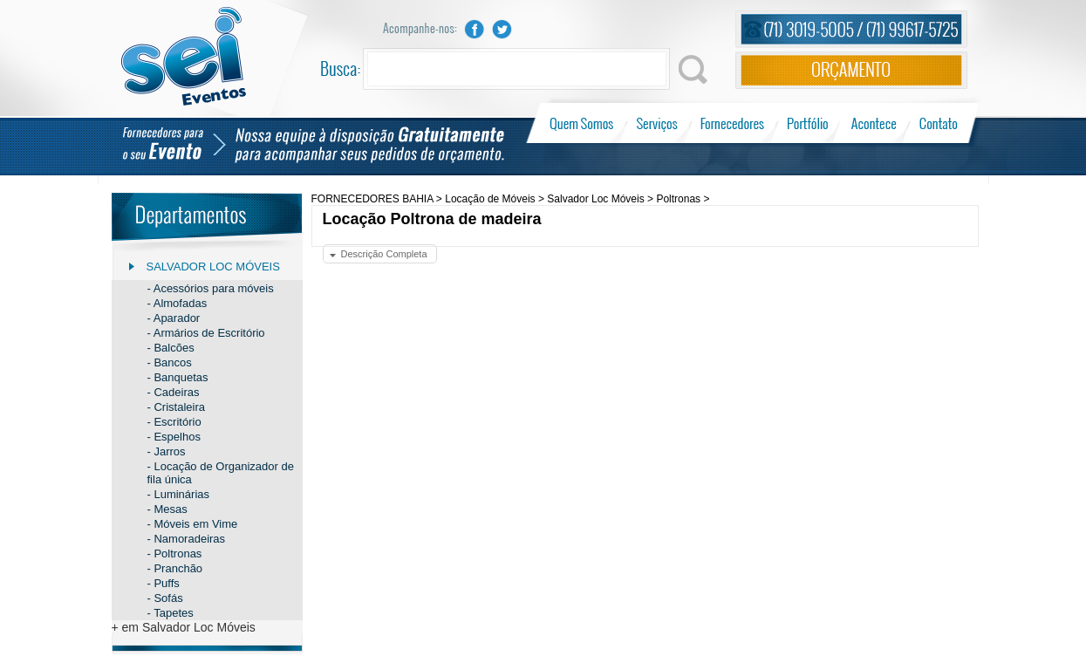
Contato (938, 123)
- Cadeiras (173, 392)
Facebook (474, 29)
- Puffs (163, 583)
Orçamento (851, 70)
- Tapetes (170, 612)
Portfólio (808, 123)
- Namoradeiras (186, 538)
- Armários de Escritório (206, 332)
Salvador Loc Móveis (213, 266)
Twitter (502, 29)
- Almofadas (177, 303)
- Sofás (165, 598)
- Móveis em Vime (192, 523)
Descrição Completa (384, 254)
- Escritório (174, 421)
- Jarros (166, 451)
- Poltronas (174, 553)
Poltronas (678, 199)
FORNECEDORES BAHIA (372, 199)
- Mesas (167, 509)
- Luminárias (178, 494)
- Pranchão (175, 568)
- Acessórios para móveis (210, 288)
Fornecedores (732, 123)
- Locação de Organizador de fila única (220, 473)
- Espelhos (174, 436)
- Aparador (174, 318)
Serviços (657, 123)
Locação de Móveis (490, 199)
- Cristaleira (176, 407)
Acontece (874, 123)
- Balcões (171, 347)
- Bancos (169, 362)
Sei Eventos (183, 56)
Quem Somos (583, 123)
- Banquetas (177, 377)
